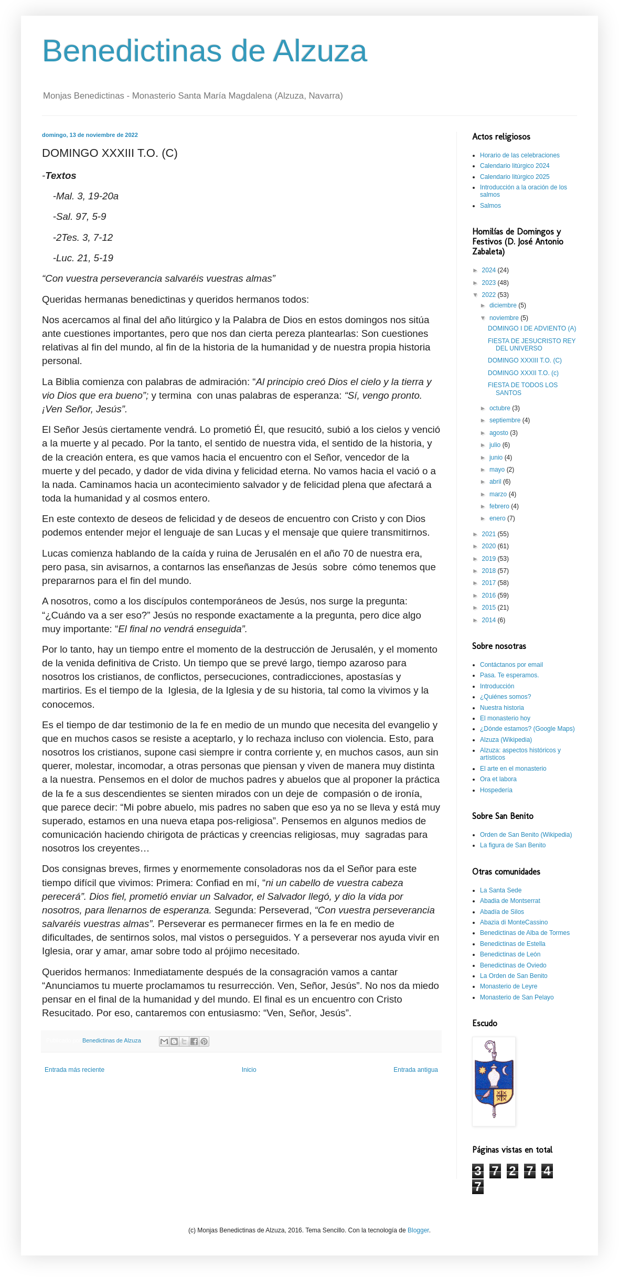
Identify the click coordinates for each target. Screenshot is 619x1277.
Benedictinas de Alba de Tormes (525, 933)
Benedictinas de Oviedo (513, 965)
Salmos (490, 205)
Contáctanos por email (511, 664)
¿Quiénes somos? (505, 696)
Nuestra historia (502, 707)
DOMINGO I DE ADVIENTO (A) (532, 328)
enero (498, 518)
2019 (490, 558)
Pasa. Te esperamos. (509, 675)
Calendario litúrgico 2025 (515, 176)
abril (496, 481)
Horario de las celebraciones (520, 155)
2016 (490, 595)
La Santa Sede (500, 890)
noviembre (504, 318)
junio (497, 457)
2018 (490, 570)
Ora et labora (498, 779)
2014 (490, 620)
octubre (500, 408)
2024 (490, 270)
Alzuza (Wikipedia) (506, 739)
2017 (490, 583)
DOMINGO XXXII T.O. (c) (523, 373)
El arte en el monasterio (513, 768)
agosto (499, 433)
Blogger (418, 1230)
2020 (490, 546)
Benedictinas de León (510, 954)
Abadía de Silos (502, 912)
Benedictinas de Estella (513, 944)
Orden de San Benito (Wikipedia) (526, 834)
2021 (490, 534)
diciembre (503, 305)
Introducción (497, 686)
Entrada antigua (415, 1069)
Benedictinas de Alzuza (204, 50)
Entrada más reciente (74, 1069)
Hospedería (496, 790)
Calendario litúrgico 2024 (515, 165)
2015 (490, 607)
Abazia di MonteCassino (514, 922)
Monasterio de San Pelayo (517, 997)
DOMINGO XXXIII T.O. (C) (525, 360)
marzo (499, 494)
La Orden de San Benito (514, 976)
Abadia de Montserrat (510, 900)
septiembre (505, 420)
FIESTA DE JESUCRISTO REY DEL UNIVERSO (531, 344)
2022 (490, 295)
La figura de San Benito (513, 845)
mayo (498, 469)
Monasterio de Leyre (508, 986)
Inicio (249, 1069)
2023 (490, 282)
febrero (500, 506)
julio (496, 445)
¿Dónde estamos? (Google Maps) (527, 728)
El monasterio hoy (505, 718)
